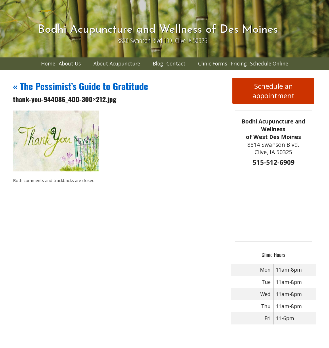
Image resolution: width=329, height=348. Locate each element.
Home (48, 63)
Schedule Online (269, 63)
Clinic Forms (212, 63)
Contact (176, 63)
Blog (158, 63)
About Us (70, 63)
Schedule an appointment (273, 90)
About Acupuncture (116, 63)
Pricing (239, 63)
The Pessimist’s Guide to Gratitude (80, 86)
